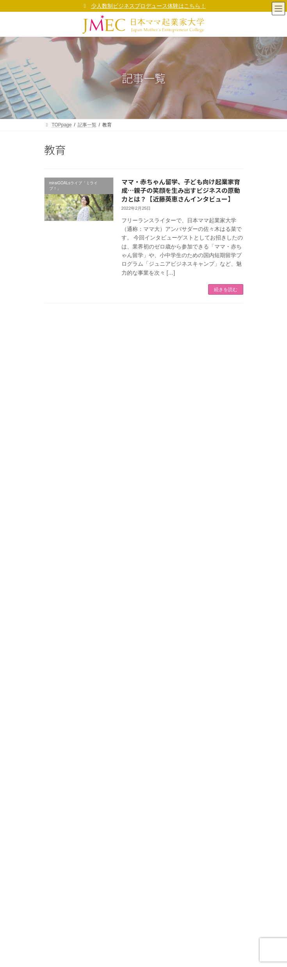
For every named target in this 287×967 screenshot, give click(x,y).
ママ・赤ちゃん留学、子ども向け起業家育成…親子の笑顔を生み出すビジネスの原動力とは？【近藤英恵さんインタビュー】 (180, 190)
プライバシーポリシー (133, 492)
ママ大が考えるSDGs (76, 730)
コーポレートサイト (74, 675)
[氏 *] (143, 397)
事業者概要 (60, 662)
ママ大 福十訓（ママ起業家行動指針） (93, 716)
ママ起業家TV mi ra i (71, 548)
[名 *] (143, 426)
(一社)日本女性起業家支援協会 (136, 955)
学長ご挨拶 (60, 689)
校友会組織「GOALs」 (73, 576)
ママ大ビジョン (65, 703)
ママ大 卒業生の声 (68, 562)
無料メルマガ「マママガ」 (77, 521)
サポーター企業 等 (68, 589)
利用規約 (58, 757)
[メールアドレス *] (143, 368)
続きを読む (225, 289)
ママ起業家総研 (65, 534)
